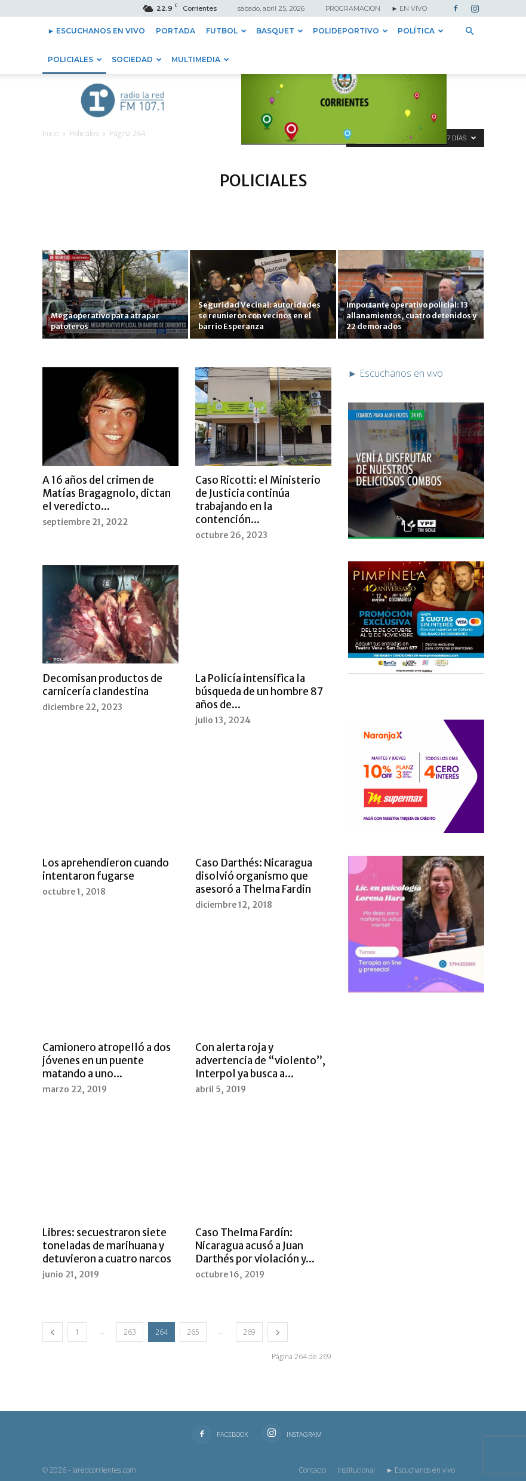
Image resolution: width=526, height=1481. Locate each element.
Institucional (356, 1470)
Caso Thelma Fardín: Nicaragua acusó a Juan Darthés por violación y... (255, 1245)
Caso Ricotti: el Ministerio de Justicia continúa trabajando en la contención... (258, 500)
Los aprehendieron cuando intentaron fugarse (105, 869)
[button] (470, 31)
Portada (175, 30)
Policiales (75, 59)
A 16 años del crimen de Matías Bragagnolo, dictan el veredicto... (106, 493)
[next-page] (277, 1332)
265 (193, 1332)
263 (130, 1332)
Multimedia (200, 59)
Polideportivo (350, 30)
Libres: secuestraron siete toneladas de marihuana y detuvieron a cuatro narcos (106, 1245)
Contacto (312, 1470)
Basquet (279, 30)
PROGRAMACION (352, 8)
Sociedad (137, 59)
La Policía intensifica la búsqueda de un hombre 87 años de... (258, 691)
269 (249, 1332)
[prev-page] (52, 1332)
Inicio (50, 133)
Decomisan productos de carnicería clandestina (102, 685)
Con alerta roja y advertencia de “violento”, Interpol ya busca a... (260, 1060)
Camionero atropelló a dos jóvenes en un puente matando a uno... (106, 1060)
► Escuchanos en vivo (97, 30)
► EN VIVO (409, 8)
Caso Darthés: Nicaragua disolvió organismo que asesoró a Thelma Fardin (253, 876)
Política (421, 30)
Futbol (226, 30)
